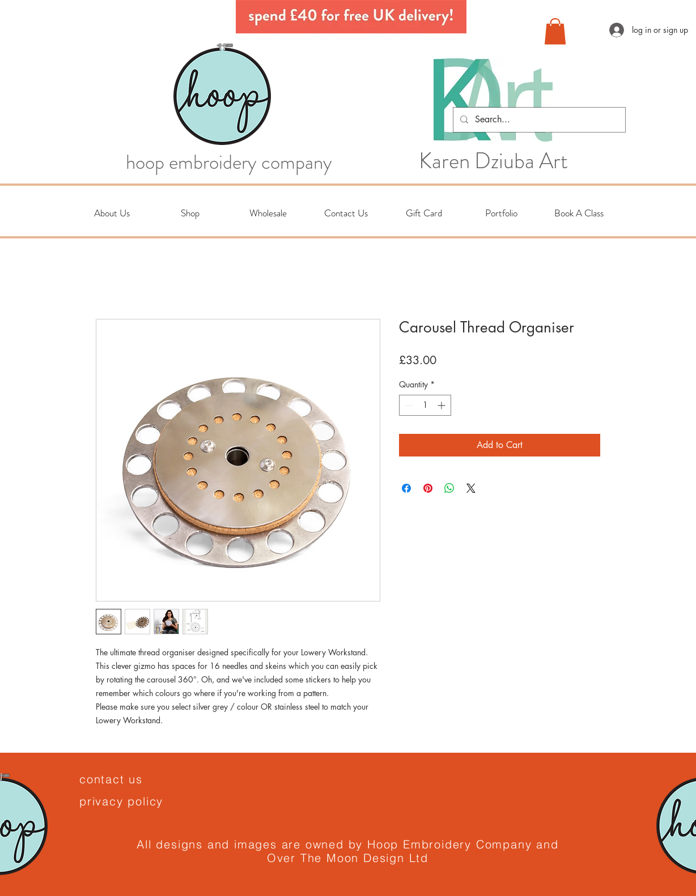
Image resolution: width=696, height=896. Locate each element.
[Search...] (538, 120)
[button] (555, 31)
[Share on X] (471, 488)
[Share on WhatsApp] (449, 488)
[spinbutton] (425, 405)
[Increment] (442, 405)
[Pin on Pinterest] (428, 488)
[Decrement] (408, 405)
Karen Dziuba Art (493, 161)
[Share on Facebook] (406, 488)
